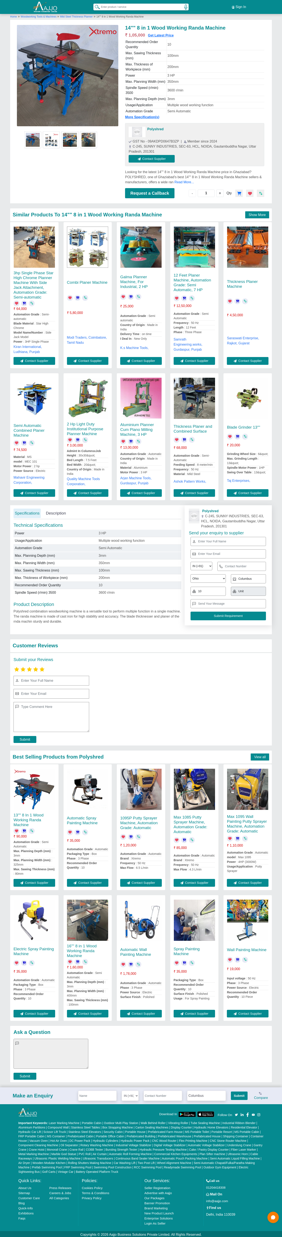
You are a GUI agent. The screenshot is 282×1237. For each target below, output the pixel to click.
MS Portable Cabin (246, 1130)
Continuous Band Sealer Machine (138, 1157)
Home (13, 15)
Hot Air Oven (58, 1139)
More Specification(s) (142, 116)
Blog (21, 1202)
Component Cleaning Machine (38, 1144)
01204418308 (216, 1186)
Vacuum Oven (38, 1139)
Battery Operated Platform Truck (97, 1170)
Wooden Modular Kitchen (48, 1161)
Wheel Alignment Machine (174, 1161)
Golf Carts (48, 1170)
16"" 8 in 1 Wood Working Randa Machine (82, 949)
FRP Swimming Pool (77, 1166)
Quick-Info (25, 1207)
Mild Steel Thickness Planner (76, 15)
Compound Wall (58, 1126)
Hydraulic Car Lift (29, 1130)
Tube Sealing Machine (205, 1121)
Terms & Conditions (95, 1192)
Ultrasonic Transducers (98, 1157)
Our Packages (154, 1197)
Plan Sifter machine (212, 1152)
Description (56, 512)
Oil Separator (69, 1144)
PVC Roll (85, 1152)
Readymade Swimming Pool (182, 1166)
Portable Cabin (92, 1121)
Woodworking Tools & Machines (39, 15)
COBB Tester (94, 1148)
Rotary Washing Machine (96, 1144)
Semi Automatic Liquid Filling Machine (235, 1157)
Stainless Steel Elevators (84, 1130)
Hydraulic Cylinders (105, 1139)
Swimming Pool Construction (113, 1166)
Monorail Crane (57, 1148)
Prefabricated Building (141, 1135)
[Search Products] (95, 6)
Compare (261, 1094)
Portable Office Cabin (110, 1135)
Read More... (184, 181)
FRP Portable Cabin (31, 1135)
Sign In (239, 6)
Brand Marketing (156, 1207)
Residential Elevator (244, 1126)
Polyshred (155, 128)
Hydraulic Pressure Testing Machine (163, 1148)
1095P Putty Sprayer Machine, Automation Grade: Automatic (139, 822)
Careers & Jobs (60, 1192)
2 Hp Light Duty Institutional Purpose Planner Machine (85, 428)
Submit (25, 738)
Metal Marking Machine (33, 1152)
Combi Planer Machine (87, 281)
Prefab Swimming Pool (47, 1166)
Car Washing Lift (124, 1161)
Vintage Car (66, 1170)
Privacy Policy (91, 1197)
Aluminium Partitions (31, 1126)
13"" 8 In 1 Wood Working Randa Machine (29, 819)
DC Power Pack (79, 1139)
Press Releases (60, 1186)
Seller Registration (157, 1186)
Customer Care (29, 1197)
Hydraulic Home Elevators (211, 1126)
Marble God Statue (63, 1152)
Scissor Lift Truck (55, 1130)
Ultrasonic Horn (238, 1152)
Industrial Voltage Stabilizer (133, 1144)
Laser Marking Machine (64, 1121)
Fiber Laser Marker (243, 1148)
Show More (257, 213)
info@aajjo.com (217, 1200)
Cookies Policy (92, 1186)
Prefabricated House (207, 1135)
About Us (24, 1186)
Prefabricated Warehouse (174, 1135)
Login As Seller (154, 1222)
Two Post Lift (146, 1161)
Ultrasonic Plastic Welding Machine (57, 1157)
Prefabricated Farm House (165, 1130)
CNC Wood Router (164, 1139)
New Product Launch (159, 1212)
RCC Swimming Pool (148, 1166)
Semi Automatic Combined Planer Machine (29, 429)
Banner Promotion (157, 1202)
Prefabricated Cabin (80, 1135)
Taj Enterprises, (238, 479)
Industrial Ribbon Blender (239, 1121)
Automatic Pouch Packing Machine (184, 1157)
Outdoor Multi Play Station (121, 1121)
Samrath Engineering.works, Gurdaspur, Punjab (188, 343)
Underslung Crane (239, 1144)
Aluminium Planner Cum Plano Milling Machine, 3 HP (137, 428)
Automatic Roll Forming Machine (130, 1152)
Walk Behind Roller (153, 1121)
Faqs (21, 1217)
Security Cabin (113, 1130)
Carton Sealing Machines (151, 1126)
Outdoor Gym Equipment (220, 1166)
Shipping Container (235, 1135)
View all (260, 756)
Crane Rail (76, 1148)
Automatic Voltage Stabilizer (206, 1144)
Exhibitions (26, 1212)
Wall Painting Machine (246, 948)
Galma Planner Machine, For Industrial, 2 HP (134, 280)
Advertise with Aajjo (158, 1192)
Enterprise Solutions (158, 1217)
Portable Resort (221, 1130)
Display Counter (181, 1126)
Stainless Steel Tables (85, 1126)
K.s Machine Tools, (134, 346)
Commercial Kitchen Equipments (175, 1152)
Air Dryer (24, 1161)
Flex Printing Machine (193, 1139)
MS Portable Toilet (197, 1130)
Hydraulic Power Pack (135, 1139)
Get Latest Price (161, 34)
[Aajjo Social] (236, 1113)
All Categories (59, 1197)
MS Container (56, 1135)
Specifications (27, 512)
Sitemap (24, 1192)
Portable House (135, 1130)
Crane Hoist (36, 1148)
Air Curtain (100, 1152)
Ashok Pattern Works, (190, 480)
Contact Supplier (153, 157)
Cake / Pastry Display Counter (209, 1148)
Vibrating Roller (178, 1121)
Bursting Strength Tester (121, 1148)
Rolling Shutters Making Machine (89, 1161)
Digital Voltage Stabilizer (170, 1144)
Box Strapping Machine (117, 1126)
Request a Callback (149, 192)
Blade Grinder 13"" (243, 426)
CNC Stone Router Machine (228, 1139)
